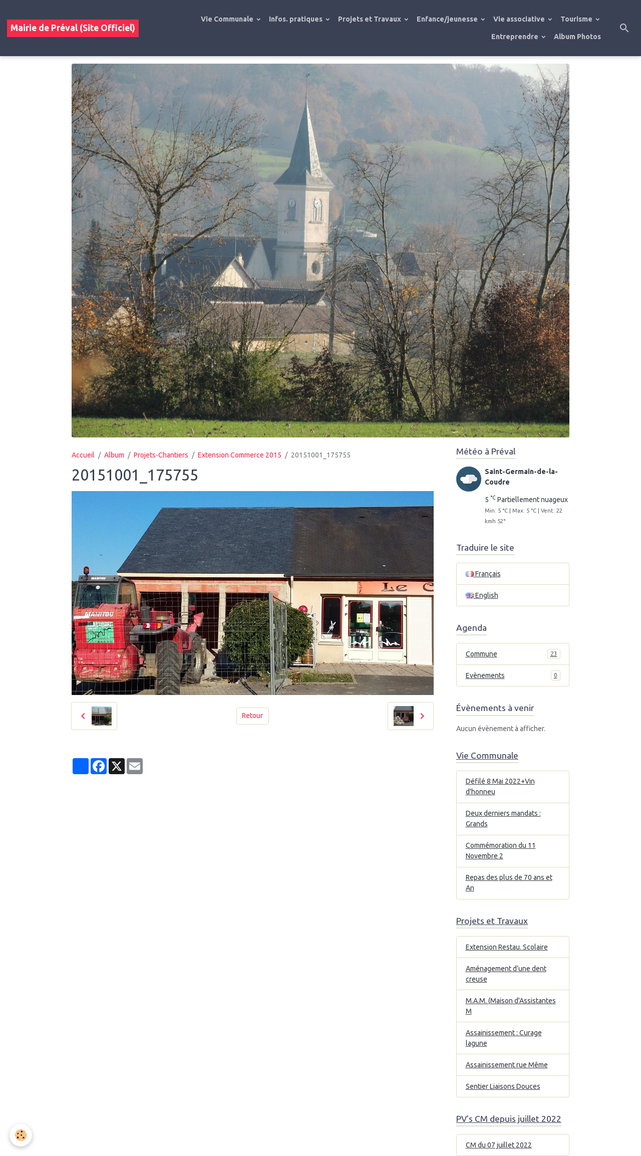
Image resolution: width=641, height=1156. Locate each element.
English (482, 595)
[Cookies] (21, 1135)
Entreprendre (515, 37)
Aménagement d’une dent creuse (506, 974)
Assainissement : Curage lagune (504, 1038)
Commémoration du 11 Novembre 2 (501, 850)
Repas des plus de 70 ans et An (509, 882)
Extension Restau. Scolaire (507, 947)
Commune (513, 654)
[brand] (73, 28)
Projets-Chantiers (161, 455)
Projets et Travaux (370, 19)
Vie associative (519, 19)
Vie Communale (228, 19)
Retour (252, 716)
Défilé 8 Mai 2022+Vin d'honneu (500, 786)
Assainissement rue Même (507, 1065)
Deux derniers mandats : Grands (503, 818)
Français (483, 574)
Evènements (513, 675)
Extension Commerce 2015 (239, 455)
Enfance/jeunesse (448, 19)
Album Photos (577, 37)
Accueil (83, 455)
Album (114, 455)
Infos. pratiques (296, 19)
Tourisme (577, 19)
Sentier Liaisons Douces (503, 1086)
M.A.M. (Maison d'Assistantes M (511, 1006)
